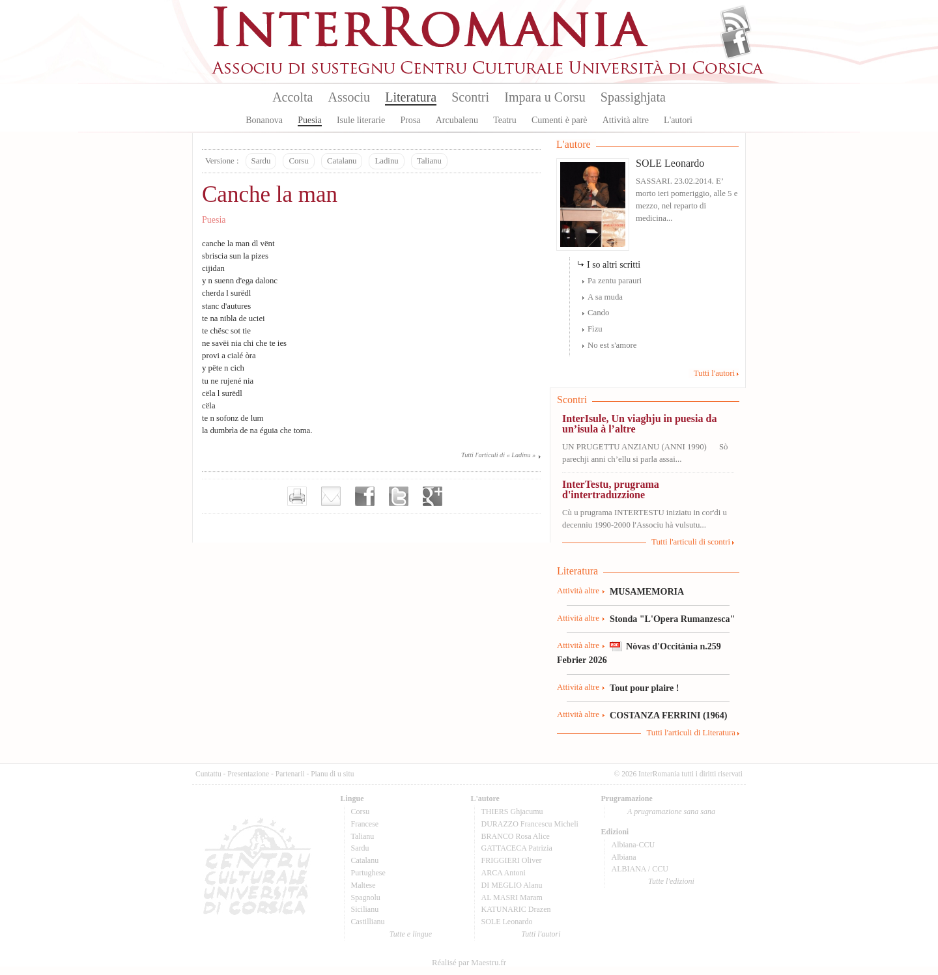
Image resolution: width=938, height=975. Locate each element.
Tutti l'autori (714, 373)
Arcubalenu (457, 120)
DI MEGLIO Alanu (512, 885)
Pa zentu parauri (615, 280)
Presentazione (248, 774)
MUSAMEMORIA (647, 591)
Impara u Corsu (544, 97)
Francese (365, 823)
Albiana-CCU (633, 844)
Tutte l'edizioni (671, 881)
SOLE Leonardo (670, 163)
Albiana (624, 857)
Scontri (470, 97)
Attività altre (626, 120)
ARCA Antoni (503, 872)
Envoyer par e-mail (330, 496)
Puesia (310, 120)
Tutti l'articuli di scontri (690, 541)
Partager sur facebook (364, 496)
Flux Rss (736, 21)
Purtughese (368, 872)
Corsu (299, 160)
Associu (349, 97)
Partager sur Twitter (398, 496)
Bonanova (264, 120)
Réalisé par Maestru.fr (469, 962)
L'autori (678, 120)
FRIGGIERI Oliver (511, 860)
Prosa (410, 120)
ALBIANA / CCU (640, 868)
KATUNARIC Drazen (516, 909)
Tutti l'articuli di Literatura (690, 732)
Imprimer (297, 496)
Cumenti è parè (560, 120)
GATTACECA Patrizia (516, 848)
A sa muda (605, 297)
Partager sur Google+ (432, 496)
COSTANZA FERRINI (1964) (668, 715)
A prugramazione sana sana (671, 811)
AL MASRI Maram (512, 897)
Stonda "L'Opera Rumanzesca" (672, 619)
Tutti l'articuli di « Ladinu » (498, 455)
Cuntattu (208, 774)
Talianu (429, 160)
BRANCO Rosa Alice (515, 836)
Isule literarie (361, 120)
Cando (598, 312)
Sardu (261, 160)
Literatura (410, 97)
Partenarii (290, 774)
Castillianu (368, 921)
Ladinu (386, 160)
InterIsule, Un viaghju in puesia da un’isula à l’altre (639, 423)
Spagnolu (365, 897)
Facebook (736, 43)
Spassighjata (633, 97)
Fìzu (595, 328)
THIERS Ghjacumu (512, 811)
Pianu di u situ (332, 774)
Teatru (505, 120)
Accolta (292, 97)
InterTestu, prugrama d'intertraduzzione (610, 489)
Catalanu (341, 160)
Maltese (363, 885)
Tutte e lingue (411, 934)
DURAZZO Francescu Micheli (529, 823)
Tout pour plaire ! (644, 688)
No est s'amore (612, 345)
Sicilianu (365, 909)
